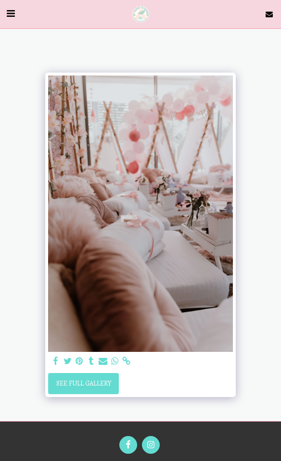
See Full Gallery (83, 383)
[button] (10, 14)
